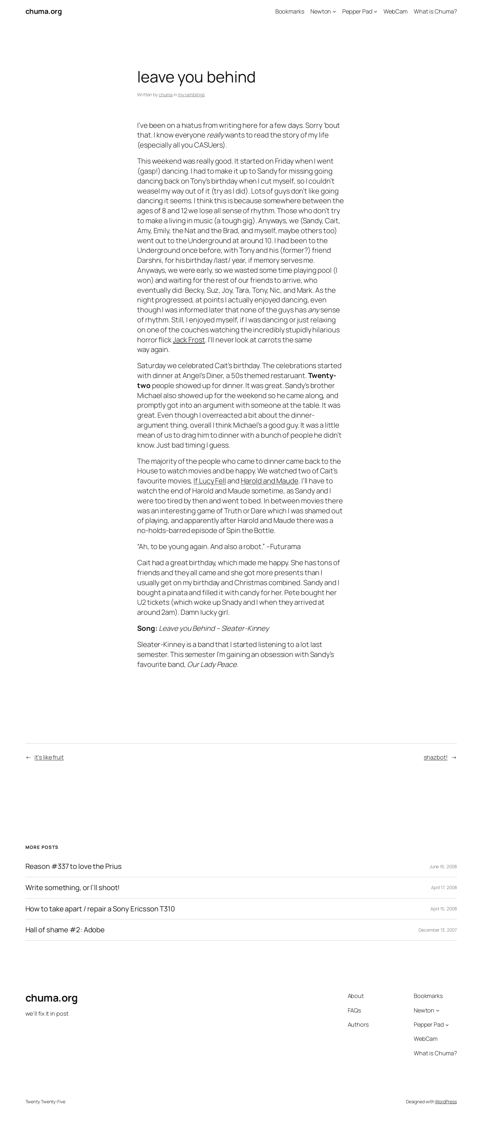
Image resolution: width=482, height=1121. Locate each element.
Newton (320, 11)
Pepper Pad (357, 11)
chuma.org (43, 11)
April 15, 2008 (443, 909)
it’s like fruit (49, 757)
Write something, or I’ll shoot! (72, 888)
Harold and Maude (269, 481)
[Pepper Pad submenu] (375, 11)
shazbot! (435, 757)
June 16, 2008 (443, 866)
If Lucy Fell (210, 481)
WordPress (446, 1101)
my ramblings (191, 94)
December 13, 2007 (438, 930)
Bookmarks (289, 11)
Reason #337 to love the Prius (73, 866)
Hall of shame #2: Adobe (65, 930)
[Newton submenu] (334, 11)
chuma (166, 94)
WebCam (395, 11)
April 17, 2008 (444, 887)
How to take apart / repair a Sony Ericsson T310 (100, 909)
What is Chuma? (435, 11)
